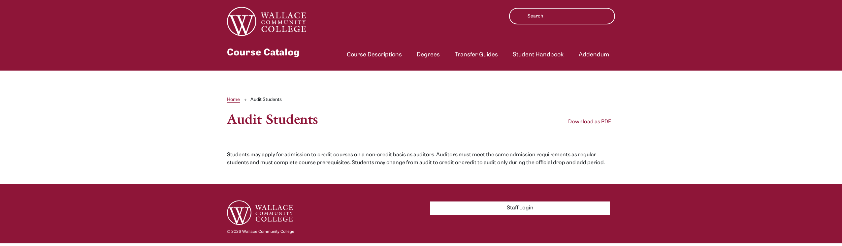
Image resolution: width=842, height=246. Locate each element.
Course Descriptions (374, 55)
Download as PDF (589, 122)
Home (233, 99)
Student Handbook (538, 55)
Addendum (594, 55)
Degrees (428, 55)
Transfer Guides (476, 55)
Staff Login (520, 208)
